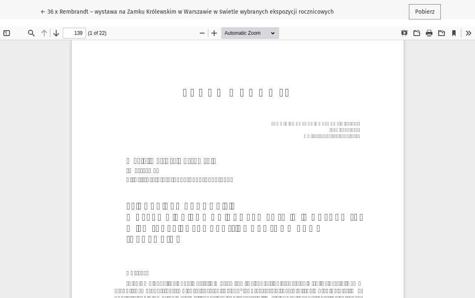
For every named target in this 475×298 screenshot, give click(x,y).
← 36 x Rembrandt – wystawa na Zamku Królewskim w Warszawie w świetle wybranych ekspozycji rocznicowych (187, 11)
